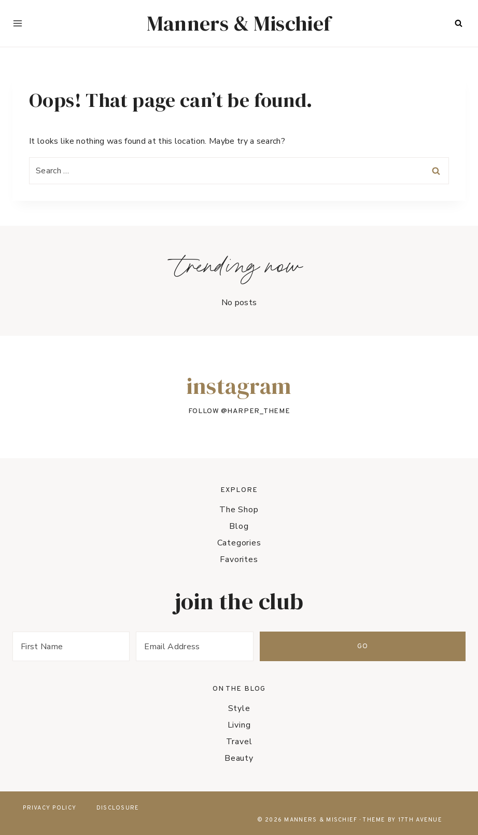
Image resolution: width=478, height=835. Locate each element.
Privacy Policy (49, 808)
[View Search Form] (458, 23)
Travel (239, 741)
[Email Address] (302, 646)
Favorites (239, 559)
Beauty (239, 758)
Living (239, 725)
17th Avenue (420, 819)
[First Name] (107, 646)
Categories (239, 543)
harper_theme (258, 411)
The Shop (238, 509)
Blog (238, 526)
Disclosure (117, 808)
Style (239, 708)
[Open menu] (17, 23)
